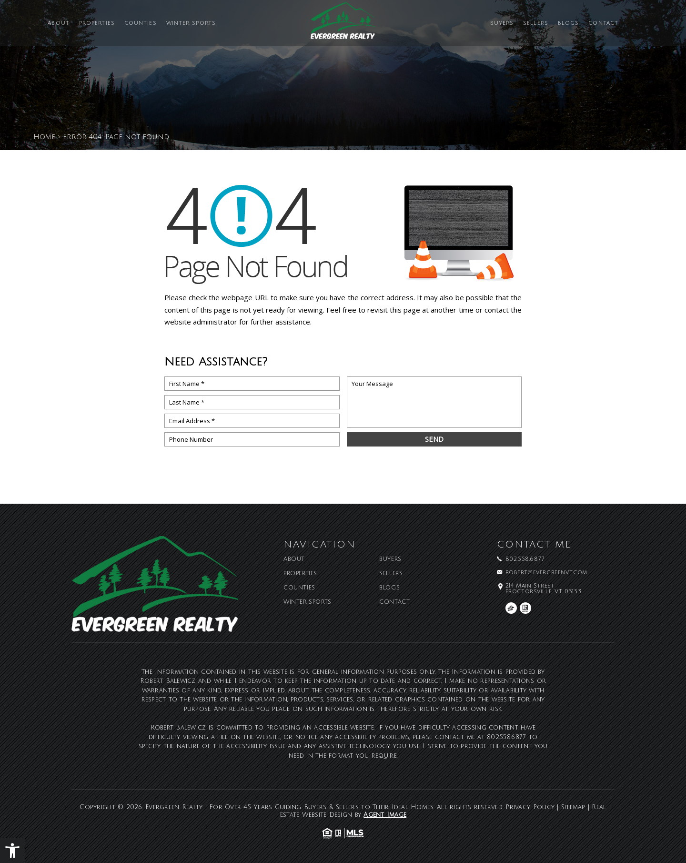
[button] (12, 850)
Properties (97, 23)
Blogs (568, 23)
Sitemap (573, 807)
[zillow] (511, 608)
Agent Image (384, 815)
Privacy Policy (530, 807)
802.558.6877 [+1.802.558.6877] (525, 559)
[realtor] (525, 608)
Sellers (535, 23)
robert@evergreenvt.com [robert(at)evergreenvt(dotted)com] (546, 573)
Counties (140, 23)
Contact (603, 23)
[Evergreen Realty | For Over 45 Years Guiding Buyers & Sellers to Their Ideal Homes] (343, 24)
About (59, 23)
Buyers (502, 23)
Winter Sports (191, 23)
